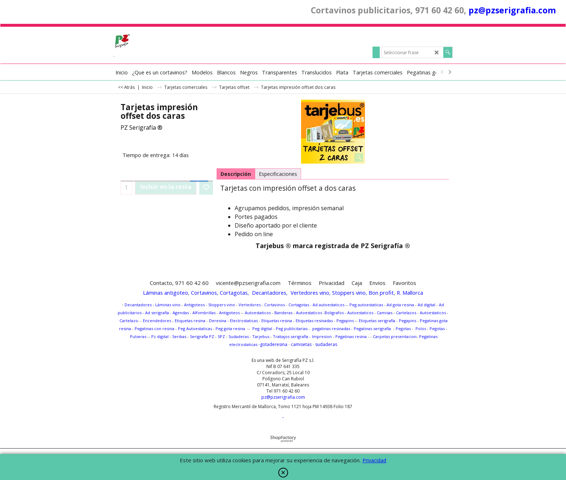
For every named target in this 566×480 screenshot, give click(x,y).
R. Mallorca (410, 292)
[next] (449, 72)
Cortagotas (234, 292)
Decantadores (269, 292)
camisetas (301, 344)
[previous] (442, 72)
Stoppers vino (349, 292)
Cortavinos (204, 292)
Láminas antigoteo (165, 292)
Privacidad (374, 460)
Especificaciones (278, 173)
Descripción (236, 173)
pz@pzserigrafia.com (512, 10)
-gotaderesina (272, 344)
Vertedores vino (310, 292)
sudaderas (326, 344)
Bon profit (381, 292)
